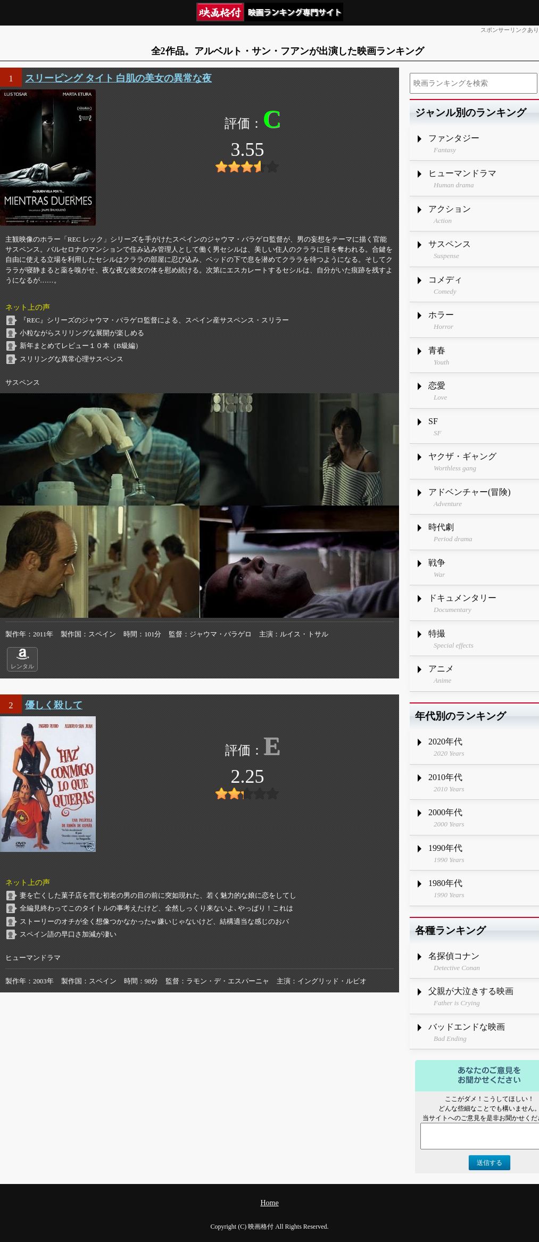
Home (269, 1203)
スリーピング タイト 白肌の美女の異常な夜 (118, 78)
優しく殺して (53, 705)
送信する (489, 1162)
